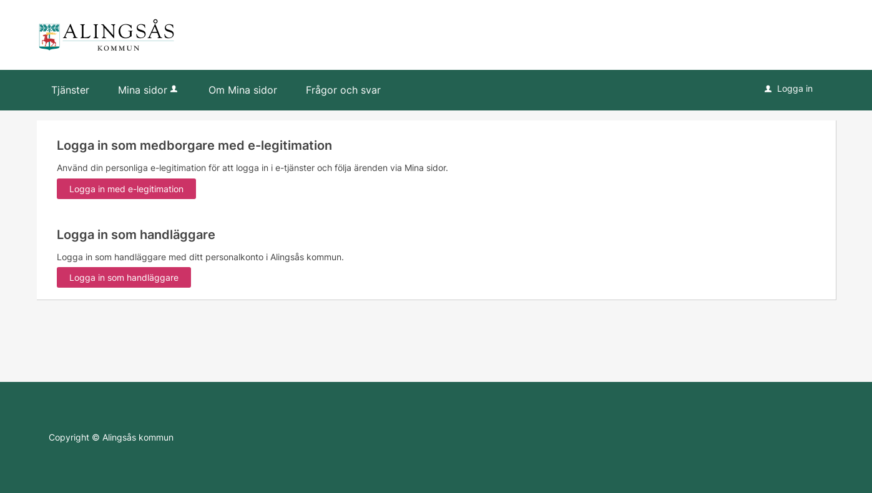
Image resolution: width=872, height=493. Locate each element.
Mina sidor (149, 90)
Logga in (789, 88)
